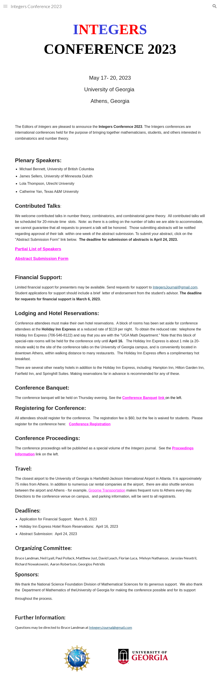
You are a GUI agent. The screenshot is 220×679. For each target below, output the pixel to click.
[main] (110, 39)
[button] (5, 6)
